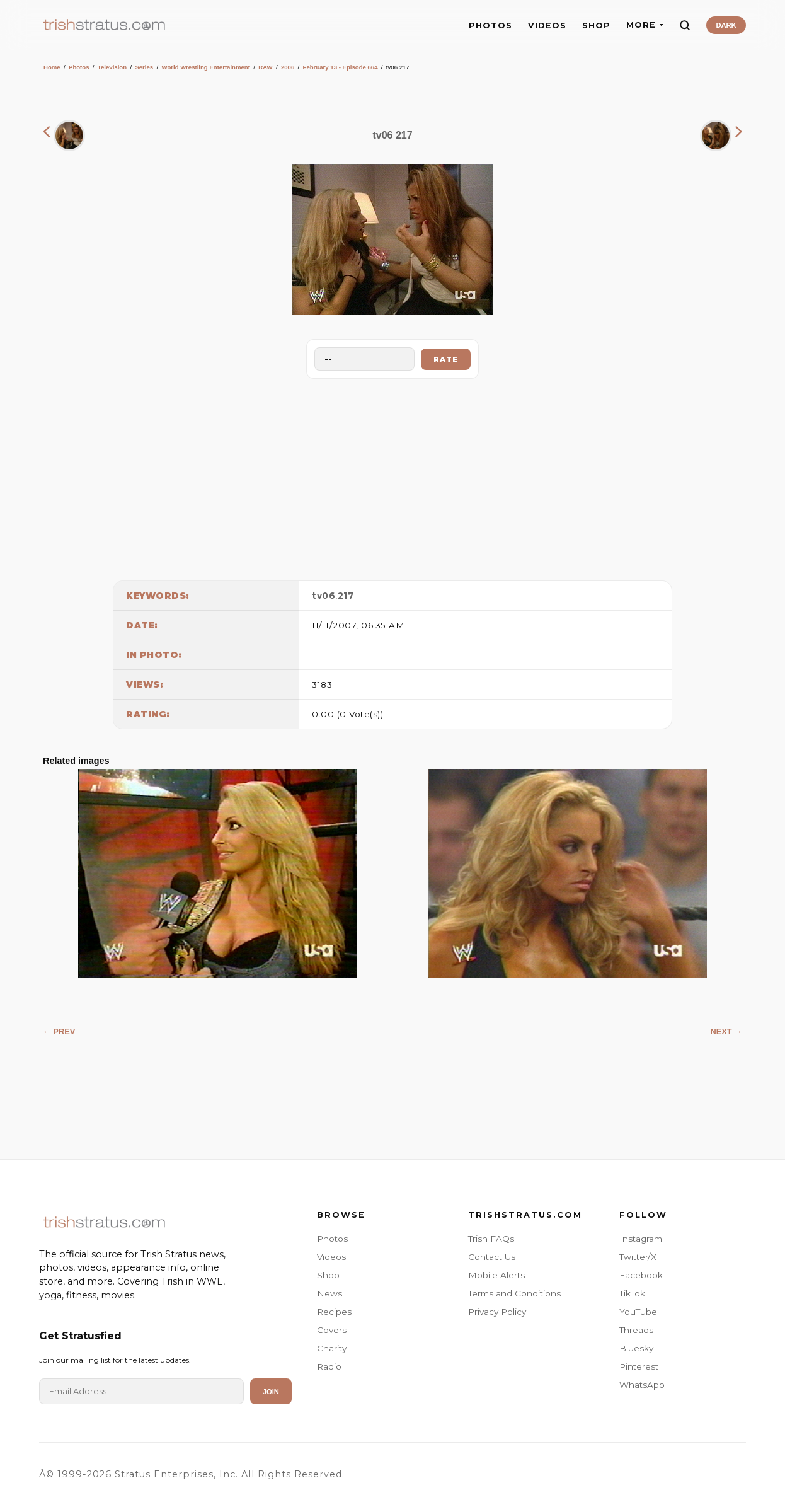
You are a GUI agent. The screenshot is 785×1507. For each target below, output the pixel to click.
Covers (332, 1330)
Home (51, 67)
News (329, 1293)
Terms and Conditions (514, 1293)
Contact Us (491, 1257)
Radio (329, 1366)
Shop (328, 1275)
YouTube (638, 1312)
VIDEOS (547, 25)
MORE (644, 25)
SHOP (596, 25)
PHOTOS (490, 25)
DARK (726, 25)
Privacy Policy (497, 1312)
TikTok (632, 1293)
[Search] (684, 25)
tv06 (323, 596)
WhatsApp (642, 1385)
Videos (331, 1257)
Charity (332, 1348)
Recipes (334, 1312)
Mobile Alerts (496, 1275)
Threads (636, 1330)
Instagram (640, 1238)
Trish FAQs (491, 1238)
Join (271, 1391)
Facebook (641, 1275)
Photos (79, 67)
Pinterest (638, 1366)
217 (346, 596)
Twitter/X (637, 1257)
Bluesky (636, 1348)
